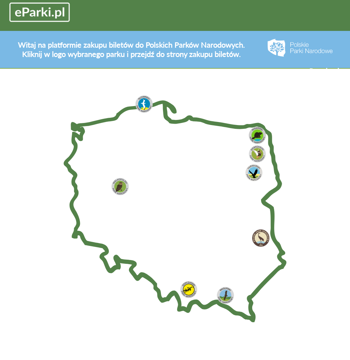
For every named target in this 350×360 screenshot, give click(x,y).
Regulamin (326, 71)
